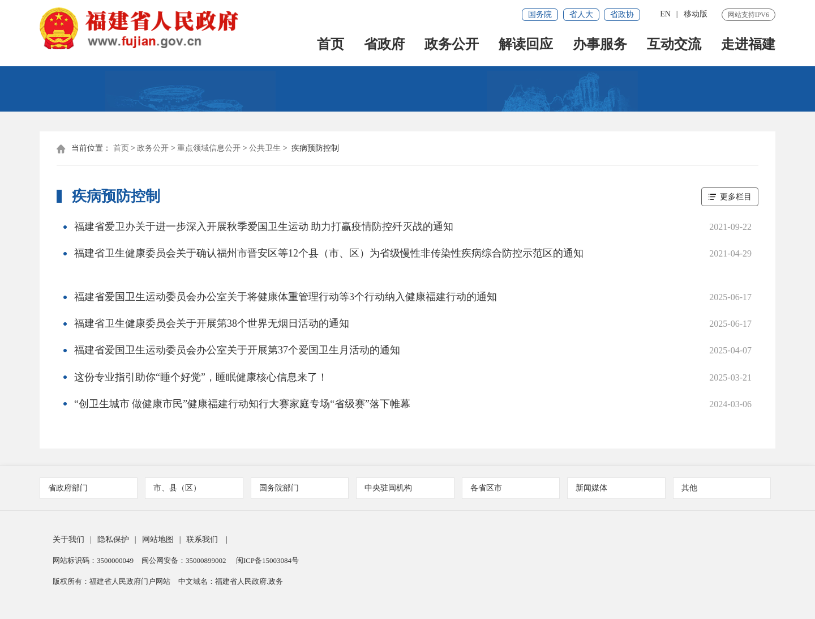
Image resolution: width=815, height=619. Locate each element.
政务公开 (451, 46)
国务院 (540, 14)
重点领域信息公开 (209, 149)
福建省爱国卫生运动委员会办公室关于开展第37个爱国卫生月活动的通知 (237, 354)
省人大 (581, 14)
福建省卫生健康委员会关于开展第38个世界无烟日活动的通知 (211, 326)
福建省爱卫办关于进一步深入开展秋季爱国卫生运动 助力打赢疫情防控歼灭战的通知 (264, 228)
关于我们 (68, 544)
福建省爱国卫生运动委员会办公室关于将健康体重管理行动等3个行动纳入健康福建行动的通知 (285, 299)
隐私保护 (113, 544)
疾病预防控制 (315, 149)
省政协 (622, 14)
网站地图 (158, 544)
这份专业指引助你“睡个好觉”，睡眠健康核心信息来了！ (201, 381)
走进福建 (748, 46)
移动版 (695, 14)
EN (665, 14)
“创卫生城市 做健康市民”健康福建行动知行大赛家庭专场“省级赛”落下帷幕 (242, 408)
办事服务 (600, 46)
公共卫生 (265, 149)
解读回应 (526, 46)
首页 (330, 46)
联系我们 (202, 544)
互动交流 (674, 46)
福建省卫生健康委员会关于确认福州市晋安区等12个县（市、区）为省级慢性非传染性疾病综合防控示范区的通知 (329, 255)
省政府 (384, 46)
